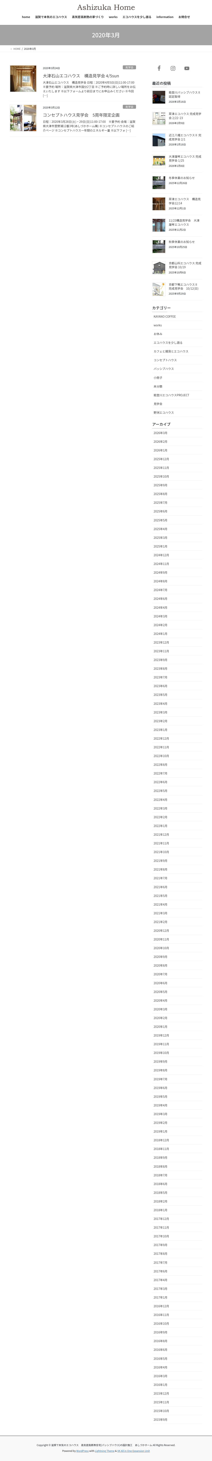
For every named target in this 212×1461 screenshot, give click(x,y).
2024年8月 (160, 581)
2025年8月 (160, 494)
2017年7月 (160, 1262)
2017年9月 (160, 1245)
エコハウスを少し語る (168, 342)
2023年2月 (160, 721)
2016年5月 (160, 1358)
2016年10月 (161, 1323)
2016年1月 (160, 1385)
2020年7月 (160, 974)
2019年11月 (161, 1044)
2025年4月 (160, 529)
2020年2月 (160, 1018)
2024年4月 (160, 607)
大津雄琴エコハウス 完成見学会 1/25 (185, 158)
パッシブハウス (164, 369)
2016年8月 (160, 1341)
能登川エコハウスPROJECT (171, 395)
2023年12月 (161, 642)
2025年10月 (161, 476)
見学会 (129, 67)
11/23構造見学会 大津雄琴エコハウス (184, 222)
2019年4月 (160, 1105)
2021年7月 (160, 878)
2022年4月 (160, 800)
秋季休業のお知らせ (182, 242)
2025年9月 (160, 485)
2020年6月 (160, 983)
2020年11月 (161, 939)
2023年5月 (160, 695)
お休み (158, 334)
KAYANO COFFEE (165, 316)
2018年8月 (160, 1166)
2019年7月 (160, 1079)
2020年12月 (161, 930)
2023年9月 (160, 660)
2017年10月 (161, 1236)
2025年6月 (160, 511)
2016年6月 (160, 1350)
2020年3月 (160, 1009)
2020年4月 (160, 1000)
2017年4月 (160, 1280)
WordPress (82, 1450)
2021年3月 (160, 913)
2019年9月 (160, 1061)
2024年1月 (160, 634)
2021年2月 (160, 922)
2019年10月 (161, 1053)
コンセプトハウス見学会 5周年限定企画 (81, 115)
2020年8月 (160, 965)
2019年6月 (160, 1088)
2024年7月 (160, 590)
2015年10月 (161, 1411)
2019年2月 (160, 1123)
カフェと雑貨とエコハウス (171, 351)
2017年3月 (160, 1289)
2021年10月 (161, 852)
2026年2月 (160, 441)
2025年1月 (160, 546)
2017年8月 (160, 1253)
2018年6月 (160, 1184)
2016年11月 (161, 1315)
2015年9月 (160, 1419)
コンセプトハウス (165, 360)
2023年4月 (160, 703)
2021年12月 (161, 834)
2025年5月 (160, 520)
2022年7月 (160, 773)
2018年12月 (161, 1140)
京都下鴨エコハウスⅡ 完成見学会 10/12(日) (185, 286)
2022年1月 (160, 826)
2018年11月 (161, 1149)
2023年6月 (160, 686)
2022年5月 (160, 791)
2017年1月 (160, 1297)
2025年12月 (161, 459)
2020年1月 (160, 1026)
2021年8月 (160, 869)
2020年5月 (160, 992)
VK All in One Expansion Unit (133, 1450)
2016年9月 (160, 1332)
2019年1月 (160, 1131)
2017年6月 (160, 1271)
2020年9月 (160, 957)
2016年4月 (160, 1367)
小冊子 (158, 378)
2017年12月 (161, 1219)
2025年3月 (160, 537)
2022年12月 (161, 738)
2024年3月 (160, 616)
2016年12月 (161, 1306)
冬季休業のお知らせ (182, 178)
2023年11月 (161, 651)
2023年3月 (160, 712)
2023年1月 (160, 730)
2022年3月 (160, 808)
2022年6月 (160, 782)
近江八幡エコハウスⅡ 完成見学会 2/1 (185, 137)
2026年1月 (160, 450)
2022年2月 (160, 817)
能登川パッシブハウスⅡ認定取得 (185, 94)
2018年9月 (160, 1157)
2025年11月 (161, 468)
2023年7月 (160, 677)
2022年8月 (160, 764)
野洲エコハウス (164, 412)
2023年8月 (160, 668)
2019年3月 (160, 1114)
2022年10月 (161, 756)
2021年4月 (160, 904)
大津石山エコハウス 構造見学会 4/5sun (81, 76)
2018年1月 (160, 1210)
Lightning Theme (104, 1450)
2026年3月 (160, 433)
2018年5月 (160, 1192)
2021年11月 (161, 843)
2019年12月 (161, 1035)
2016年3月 (160, 1376)
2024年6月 (160, 598)
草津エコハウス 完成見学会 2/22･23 (185, 116)
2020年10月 (161, 948)
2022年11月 (161, 747)
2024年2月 (160, 625)
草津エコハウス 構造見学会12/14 (185, 201)
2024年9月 (160, 572)
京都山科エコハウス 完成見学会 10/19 (185, 265)
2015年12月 (161, 1393)
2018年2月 (160, 1201)
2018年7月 (160, 1175)
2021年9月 (160, 861)
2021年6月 (160, 887)
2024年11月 (161, 564)
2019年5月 (160, 1096)
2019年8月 (160, 1070)
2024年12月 (161, 555)
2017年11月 (161, 1227)
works (158, 325)
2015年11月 (161, 1402)
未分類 (158, 386)
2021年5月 (160, 896)
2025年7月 (160, 502)
